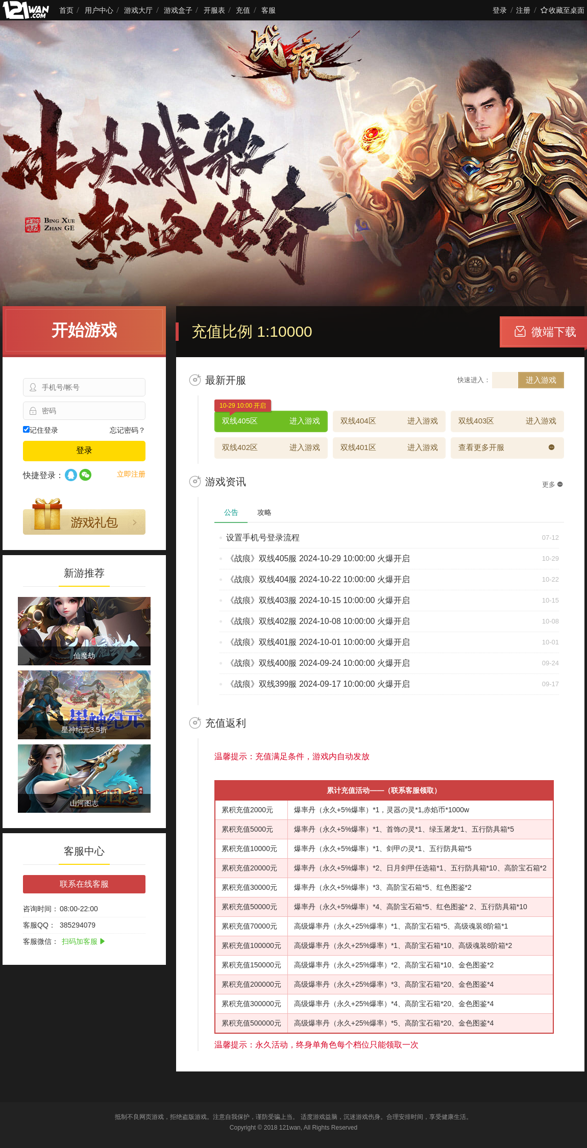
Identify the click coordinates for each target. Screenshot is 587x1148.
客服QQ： (39, 925)
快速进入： (474, 380)
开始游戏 (84, 330)
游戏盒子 (178, 10)
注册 (523, 10)
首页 (66, 10)
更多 (552, 484)
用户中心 (99, 10)
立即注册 (131, 474)
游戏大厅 (138, 10)
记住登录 (40, 430)
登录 (500, 10)
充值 (243, 10)
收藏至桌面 (562, 10)
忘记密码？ (127, 430)
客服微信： (41, 941)
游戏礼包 (84, 516)
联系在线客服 (84, 884)
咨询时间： (41, 909)
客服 (268, 10)
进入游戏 (541, 380)
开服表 (214, 10)
